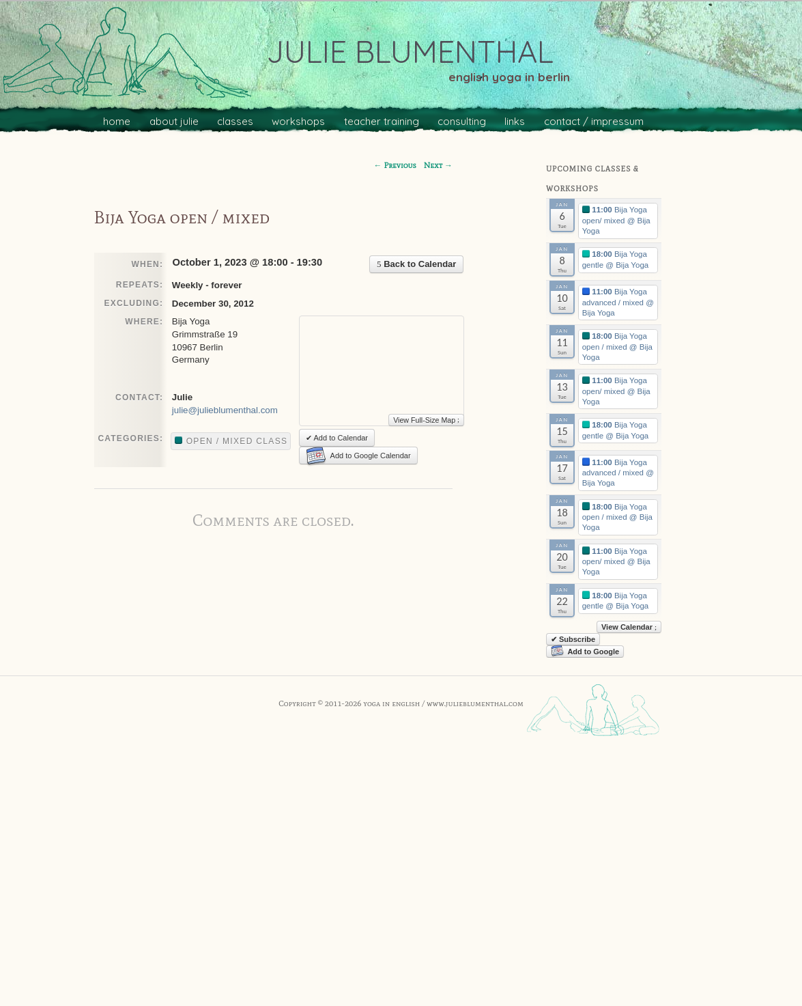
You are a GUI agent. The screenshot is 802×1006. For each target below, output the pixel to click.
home (116, 121)
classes (235, 121)
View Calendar (629, 627)
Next (438, 165)
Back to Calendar (416, 264)
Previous (395, 165)
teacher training (381, 121)
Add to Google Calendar (358, 455)
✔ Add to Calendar (337, 438)
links (514, 121)
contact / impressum (594, 121)
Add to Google (585, 651)
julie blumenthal (410, 51)
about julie (174, 121)
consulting (462, 121)
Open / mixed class (231, 441)
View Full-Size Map (426, 420)
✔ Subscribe (573, 639)
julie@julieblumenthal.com (225, 410)
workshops (298, 121)
